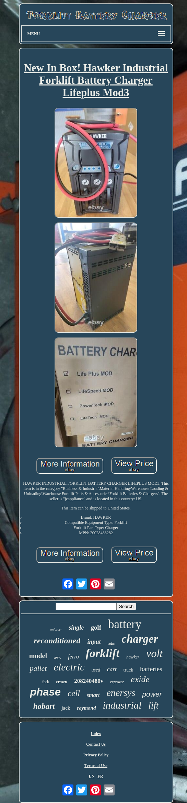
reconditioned (57, 640)
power (152, 694)
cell (74, 693)
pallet (38, 668)
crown (61, 681)
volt (154, 653)
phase (45, 692)
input (94, 641)
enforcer (56, 629)
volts (111, 643)
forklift (102, 653)
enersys (120, 692)
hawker (132, 656)
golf (96, 627)
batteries (151, 669)
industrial (122, 705)
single (76, 627)
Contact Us (96, 744)
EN (92, 776)
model (38, 655)
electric (69, 667)
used (95, 670)
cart (111, 669)
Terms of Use (95, 765)
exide (140, 679)
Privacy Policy (96, 755)
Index (96, 733)
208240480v (88, 681)
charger (139, 639)
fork (45, 681)
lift (153, 705)
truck (128, 670)
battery (124, 624)
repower (117, 681)
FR (100, 776)
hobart (44, 706)
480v (57, 658)
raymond (86, 708)
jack (65, 708)
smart (93, 695)
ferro (73, 656)
